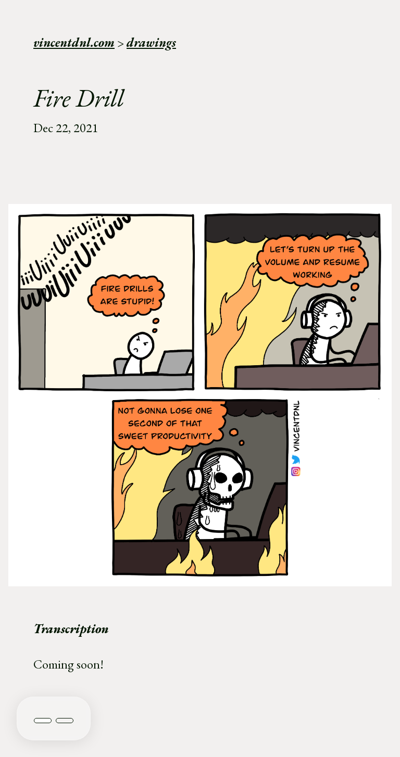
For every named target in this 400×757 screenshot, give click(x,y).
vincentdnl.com (74, 42)
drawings (151, 42)
